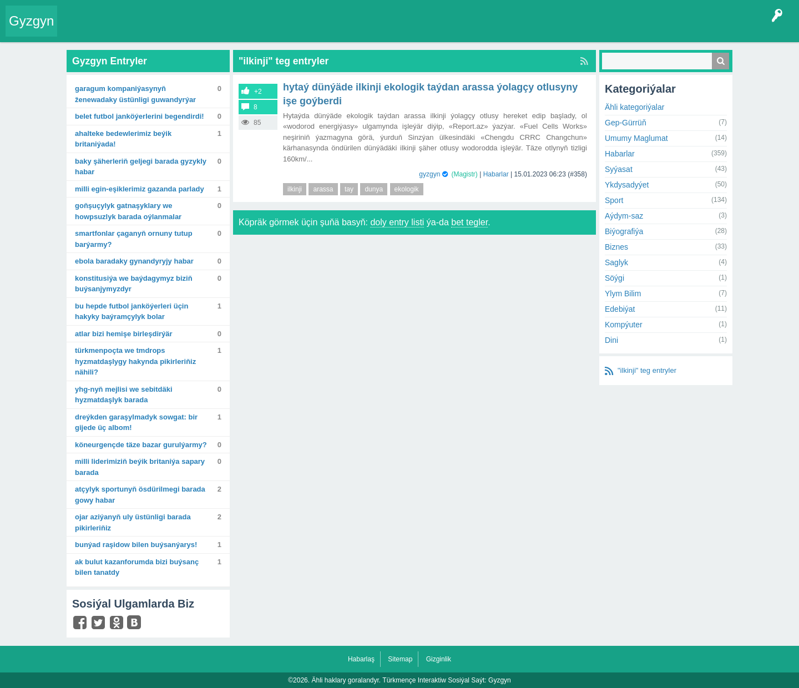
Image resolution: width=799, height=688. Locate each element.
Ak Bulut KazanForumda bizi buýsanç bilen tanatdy (137, 567)
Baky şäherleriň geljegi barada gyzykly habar (140, 166)
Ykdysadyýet (627, 184)
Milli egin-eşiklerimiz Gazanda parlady (139, 189)
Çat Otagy (395, 30)
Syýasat (619, 169)
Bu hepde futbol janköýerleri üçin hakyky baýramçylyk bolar (131, 311)
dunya (374, 189)
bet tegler (469, 222)
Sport (614, 200)
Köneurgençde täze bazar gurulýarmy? (141, 445)
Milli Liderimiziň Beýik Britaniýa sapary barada (140, 467)
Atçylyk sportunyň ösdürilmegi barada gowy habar (140, 494)
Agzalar (277, 30)
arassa (323, 189)
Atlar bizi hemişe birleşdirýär (124, 334)
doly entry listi (397, 222)
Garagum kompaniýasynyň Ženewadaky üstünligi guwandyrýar (135, 94)
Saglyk (616, 262)
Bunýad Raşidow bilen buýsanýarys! (136, 544)
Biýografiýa (624, 231)
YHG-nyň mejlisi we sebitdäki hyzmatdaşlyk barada (124, 394)
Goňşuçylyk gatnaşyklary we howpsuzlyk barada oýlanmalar (128, 211)
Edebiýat (620, 309)
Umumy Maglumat (636, 138)
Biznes (616, 246)
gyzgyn (429, 174)
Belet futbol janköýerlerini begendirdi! (139, 116)
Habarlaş (361, 659)
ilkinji (294, 189)
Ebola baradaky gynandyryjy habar (134, 261)
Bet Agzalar (317, 30)
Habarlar (496, 174)
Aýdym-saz (624, 215)
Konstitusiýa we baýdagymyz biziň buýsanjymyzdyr (134, 284)
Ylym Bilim (623, 293)
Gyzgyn (31, 20)
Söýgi (614, 278)
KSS (357, 30)
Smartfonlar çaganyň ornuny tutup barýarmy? (134, 239)
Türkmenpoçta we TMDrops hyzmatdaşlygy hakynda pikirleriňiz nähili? (135, 361)
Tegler (189, 30)
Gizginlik (438, 659)
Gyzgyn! (155, 30)
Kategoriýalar (233, 30)
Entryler (120, 30)
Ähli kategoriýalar (634, 107)
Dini (611, 340)
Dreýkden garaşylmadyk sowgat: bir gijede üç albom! (136, 422)
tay (349, 189)
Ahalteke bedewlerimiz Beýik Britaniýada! (123, 139)
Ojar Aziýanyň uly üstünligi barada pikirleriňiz (133, 522)
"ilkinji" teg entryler (647, 370)
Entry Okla (81, 30)
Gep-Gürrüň (625, 122)
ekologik (407, 189)
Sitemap (400, 659)
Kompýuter (624, 324)
